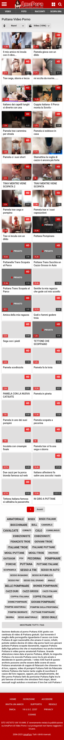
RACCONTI (40, 11)
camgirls (46, 524)
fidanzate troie (20, 541)
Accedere (47, 699)
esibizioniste (21, 536)
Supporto (36, 704)
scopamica (9, 570)
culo (38, 530)
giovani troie (43, 541)
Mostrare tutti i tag (32, 625)
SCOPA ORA (55, 11)
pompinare (53, 558)
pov (21, 558)
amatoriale (15, 519)
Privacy (48, 709)
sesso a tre (28, 570)
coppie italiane (42, 596)
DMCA (12, 709)
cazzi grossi (30, 591)
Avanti (40, 509)
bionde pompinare (45, 585)
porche (11, 564)
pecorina (34, 558)
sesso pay (13, 580)
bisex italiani (47, 519)
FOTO (23, 11)
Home (13, 699)
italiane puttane (43, 547)
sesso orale (49, 617)
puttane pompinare (43, 612)
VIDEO (8, 11)
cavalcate (10, 530)
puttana (26, 564)
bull (34, 524)
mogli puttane (15, 552)
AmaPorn (27, 734)
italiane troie (18, 547)
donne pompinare (17, 602)
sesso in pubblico (42, 575)
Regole (53, 704)
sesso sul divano (34, 580)
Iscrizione (29, 699)
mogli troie (36, 552)
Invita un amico (14, 704)
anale (51, 580)
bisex (31, 519)
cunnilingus (53, 530)
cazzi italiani (49, 591)
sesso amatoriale (27, 617)
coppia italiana (20, 596)
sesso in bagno (19, 575)
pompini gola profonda (44, 607)
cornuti (26, 530)
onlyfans (53, 553)
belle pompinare (17, 586)
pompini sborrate (17, 612)
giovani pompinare (43, 602)
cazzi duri (12, 591)
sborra (10, 617)
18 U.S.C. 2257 (29, 709)
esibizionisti (42, 536)
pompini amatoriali (15, 607)
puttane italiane (47, 564)
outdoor (9, 558)
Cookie (32, 714)
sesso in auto (50, 569)
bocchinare (18, 525)
